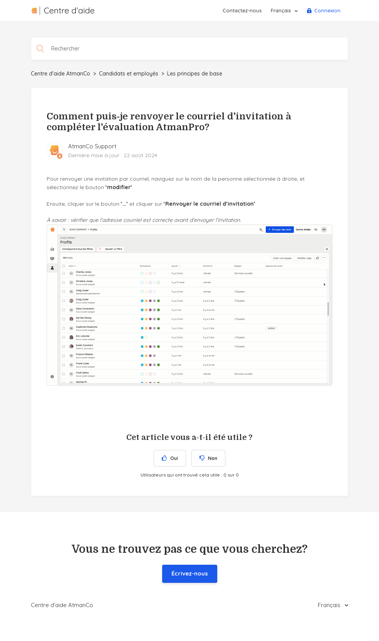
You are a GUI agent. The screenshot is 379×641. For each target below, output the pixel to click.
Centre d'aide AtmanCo (60, 73)
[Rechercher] (189, 48)
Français (281, 10)
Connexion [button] (327, 10)
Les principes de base (194, 73)
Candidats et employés (128, 73)
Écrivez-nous (189, 573)
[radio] (170, 458)
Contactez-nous (242, 10)
